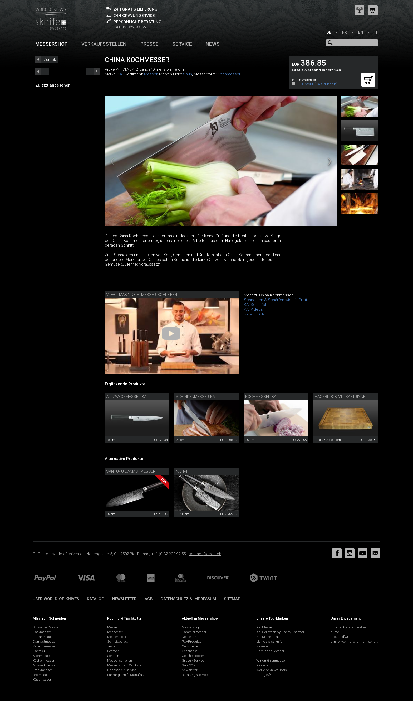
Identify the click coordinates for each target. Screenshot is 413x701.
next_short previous (42, 71)
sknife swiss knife (269, 642)
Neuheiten (189, 637)
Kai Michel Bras (268, 637)
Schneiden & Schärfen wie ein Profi (275, 299)
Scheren (113, 656)
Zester (112, 646)
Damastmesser (44, 642)
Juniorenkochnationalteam (350, 627)
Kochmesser (229, 74)
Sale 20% (189, 665)
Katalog (95, 599)
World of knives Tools (271, 670)
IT (376, 32)
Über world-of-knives (56, 599)
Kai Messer (264, 627)
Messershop (51, 44)
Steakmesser (42, 670)
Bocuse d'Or (339, 637)
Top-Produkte (191, 642)
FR (344, 32)
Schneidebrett (117, 642)
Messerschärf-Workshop (125, 665)
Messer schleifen (119, 660)
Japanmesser (43, 637)
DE (328, 32)
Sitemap (232, 599)
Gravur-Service (193, 660)
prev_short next (93, 71)
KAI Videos (253, 309)
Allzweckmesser (45, 665)
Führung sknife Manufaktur (127, 675)
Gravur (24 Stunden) (319, 84)
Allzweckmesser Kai (126, 396)
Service (182, 44)
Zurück (50, 59)
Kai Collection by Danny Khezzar (280, 632)
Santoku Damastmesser (130, 471)
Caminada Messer (270, 651)
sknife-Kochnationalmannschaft (354, 642)
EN (360, 32)
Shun (187, 74)
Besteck (113, 651)
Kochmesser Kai (261, 396)
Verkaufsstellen (103, 44)
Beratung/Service (195, 675)
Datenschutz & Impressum (188, 599)
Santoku (39, 651)
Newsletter (124, 599)
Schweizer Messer (46, 627)
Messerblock (116, 637)
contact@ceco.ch (205, 553)
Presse (149, 44)
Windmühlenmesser (271, 660)
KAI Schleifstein (258, 304)
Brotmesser (41, 675)
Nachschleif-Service (121, 670)
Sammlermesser (194, 632)
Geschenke (190, 651)
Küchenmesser (44, 660)
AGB (149, 599)
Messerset (115, 632)
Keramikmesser (44, 646)
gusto (335, 632)
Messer (150, 74)
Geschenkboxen (193, 656)
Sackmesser (42, 632)
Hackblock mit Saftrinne (340, 396)
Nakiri (181, 471)
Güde (260, 656)
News (213, 44)
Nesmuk (262, 646)
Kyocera (262, 665)
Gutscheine (190, 646)
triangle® (263, 675)
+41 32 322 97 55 (130, 27)
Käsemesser (42, 679)
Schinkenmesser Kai (196, 396)
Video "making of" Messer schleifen (141, 294)
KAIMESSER (254, 314)
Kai (120, 74)
